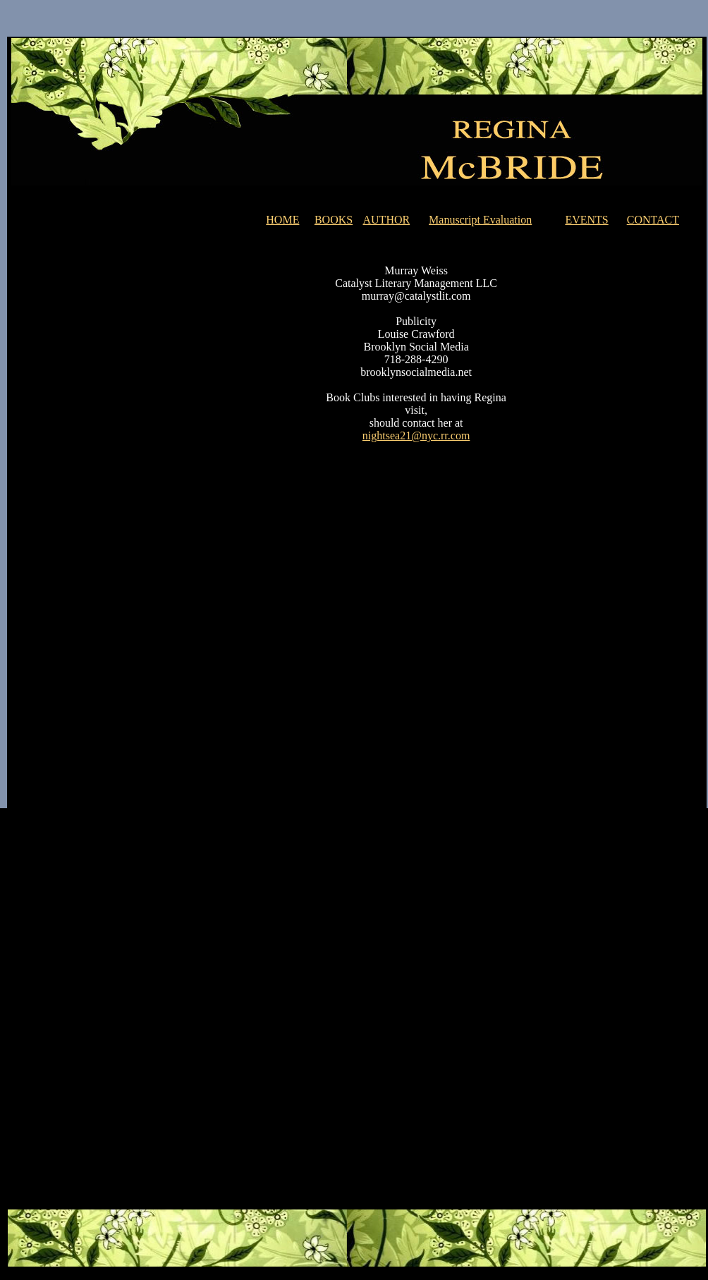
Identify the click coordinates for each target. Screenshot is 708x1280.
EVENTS (586, 220)
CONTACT (653, 220)
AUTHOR (386, 220)
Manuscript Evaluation (480, 220)
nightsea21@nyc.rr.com (416, 435)
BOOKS (334, 220)
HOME (282, 220)
